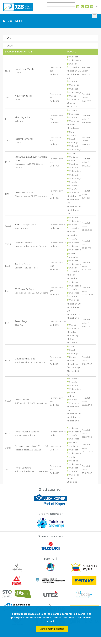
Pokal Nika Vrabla (24, 69)
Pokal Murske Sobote (27, 431)
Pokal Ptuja (21, 321)
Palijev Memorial (24, 242)
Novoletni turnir (23, 95)
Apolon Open (22, 264)
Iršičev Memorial (24, 138)
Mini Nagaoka (22, 117)
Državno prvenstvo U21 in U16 (31, 446)
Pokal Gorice (22, 399)
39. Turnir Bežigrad (25, 289)
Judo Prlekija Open (25, 224)
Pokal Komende (24, 192)
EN (96, 6)
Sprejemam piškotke (52, 628)
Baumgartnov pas (25, 358)
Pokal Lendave (23, 467)
